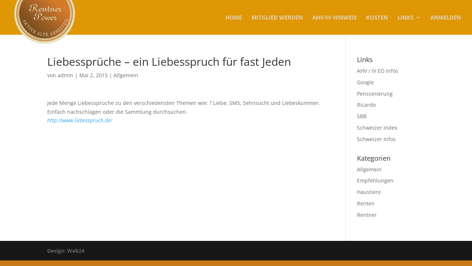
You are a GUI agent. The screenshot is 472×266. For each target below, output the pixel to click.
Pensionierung (375, 93)
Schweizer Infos (376, 139)
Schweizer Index (377, 127)
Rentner (367, 214)
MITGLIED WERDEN (277, 18)
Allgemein (126, 75)
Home (233, 18)
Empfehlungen (375, 180)
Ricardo (366, 104)
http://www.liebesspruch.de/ (79, 120)
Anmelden (445, 18)
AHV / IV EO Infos (377, 70)
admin (65, 75)
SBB (362, 116)
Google (365, 82)
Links (405, 18)
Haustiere (369, 191)
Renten (366, 203)
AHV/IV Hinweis (334, 18)
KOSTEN (377, 18)
